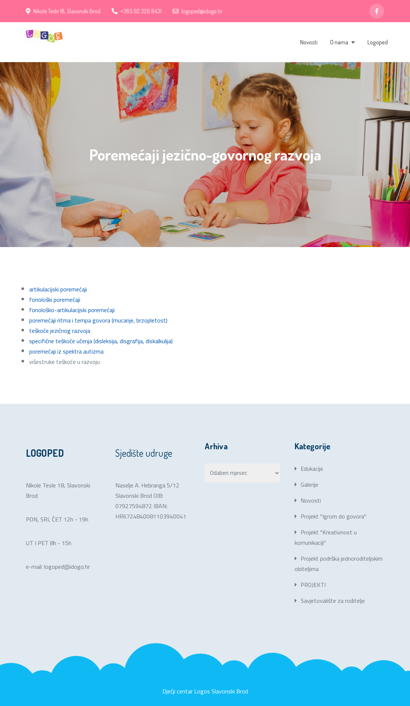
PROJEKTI (313, 584)
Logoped (377, 42)
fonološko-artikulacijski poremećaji (72, 309)
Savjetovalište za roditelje (333, 600)
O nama (339, 42)
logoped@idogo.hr (198, 11)
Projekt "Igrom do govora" (333, 516)
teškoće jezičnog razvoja (59, 330)
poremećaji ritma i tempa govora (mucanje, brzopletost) (98, 320)
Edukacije (312, 468)
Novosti (309, 42)
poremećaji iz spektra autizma (66, 351)
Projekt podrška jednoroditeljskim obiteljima (339, 563)
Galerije (309, 484)
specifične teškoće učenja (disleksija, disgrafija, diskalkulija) (101, 341)
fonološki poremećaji (54, 299)
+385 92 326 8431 (137, 11)
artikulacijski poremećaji (58, 289)
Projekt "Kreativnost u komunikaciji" (326, 537)
